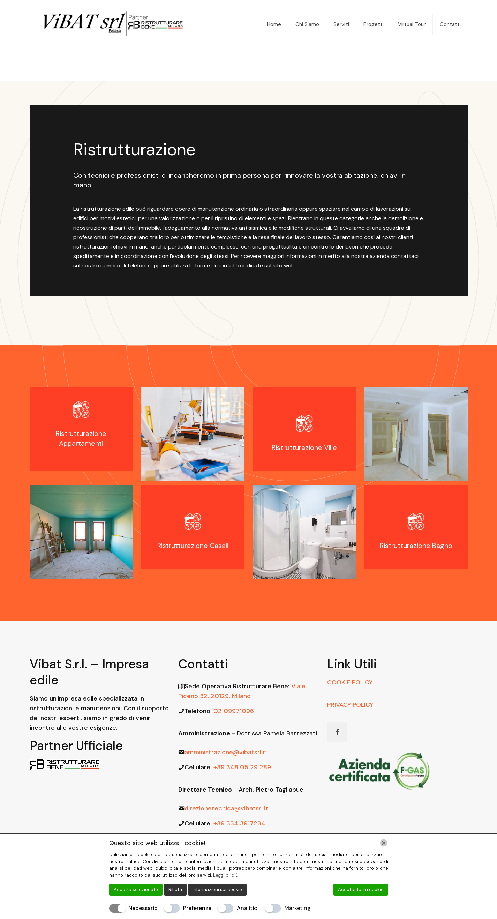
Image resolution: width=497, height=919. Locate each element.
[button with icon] (337, 732)
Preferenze (197, 908)
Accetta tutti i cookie (361, 889)
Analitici (248, 908)
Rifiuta (175, 889)
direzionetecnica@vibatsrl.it (226, 808)
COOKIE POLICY (349, 682)
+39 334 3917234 (239, 823)
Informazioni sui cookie (217, 889)
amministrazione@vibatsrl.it (226, 752)
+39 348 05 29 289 (242, 767)
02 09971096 (233, 711)
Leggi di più (225, 875)
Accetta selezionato (136, 889)
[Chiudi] (383, 842)
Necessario (143, 908)
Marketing (297, 908)
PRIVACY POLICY (350, 705)
